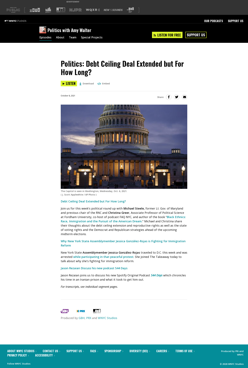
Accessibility (45, 355)
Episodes (45, 37)
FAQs (94, 351)
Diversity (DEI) (140, 351)
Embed (103, 83)
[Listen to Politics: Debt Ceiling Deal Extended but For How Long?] (69, 83)
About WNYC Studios (21, 351)
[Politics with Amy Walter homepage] (43, 30)
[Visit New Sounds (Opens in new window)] (113, 10)
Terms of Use (185, 351)
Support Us (235, 21)
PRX (88, 318)
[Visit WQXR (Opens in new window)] (92, 10)
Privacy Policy (18, 355)
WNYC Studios (107, 318)
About (60, 37)
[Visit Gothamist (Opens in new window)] (48, 10)
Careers (162, 351)
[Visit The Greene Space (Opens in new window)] (130, 10)
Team (73, 37)
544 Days (156, 275)
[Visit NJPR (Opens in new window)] (75, 10)
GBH (82, 318)
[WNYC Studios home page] (19, 20)
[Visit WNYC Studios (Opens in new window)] (60, 10)
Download (86, 83)
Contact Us (51, 351)
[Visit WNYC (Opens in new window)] (35, 10)
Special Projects (93, 37)
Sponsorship (113, 351)
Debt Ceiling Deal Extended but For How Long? (93, 201)
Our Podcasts (213, 21)
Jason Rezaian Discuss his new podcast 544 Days (94, 268)
